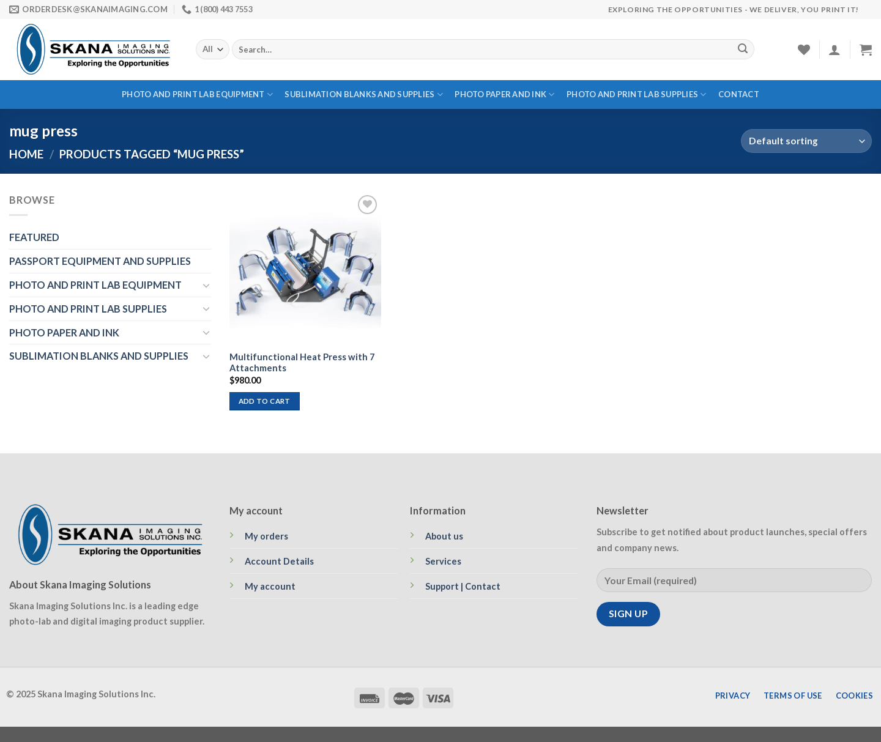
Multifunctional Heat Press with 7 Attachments (301, 363)
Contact (738, 94)
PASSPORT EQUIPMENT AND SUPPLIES (100, 261)
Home (26, 154)
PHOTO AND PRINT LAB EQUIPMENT (197, 94)
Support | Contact (462, 586)
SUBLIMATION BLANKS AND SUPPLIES (363, 94)
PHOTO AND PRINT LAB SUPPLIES (637, 94)
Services (443, 561)
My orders (266, 536)
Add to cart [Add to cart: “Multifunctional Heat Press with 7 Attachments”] (265, 401)
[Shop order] (806, 141)
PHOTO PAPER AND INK (504, 94)
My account (270, 586)
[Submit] (742, 49)
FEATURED (34, 237)
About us (444, 536)
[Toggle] (206, 285)
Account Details (279, 561)
